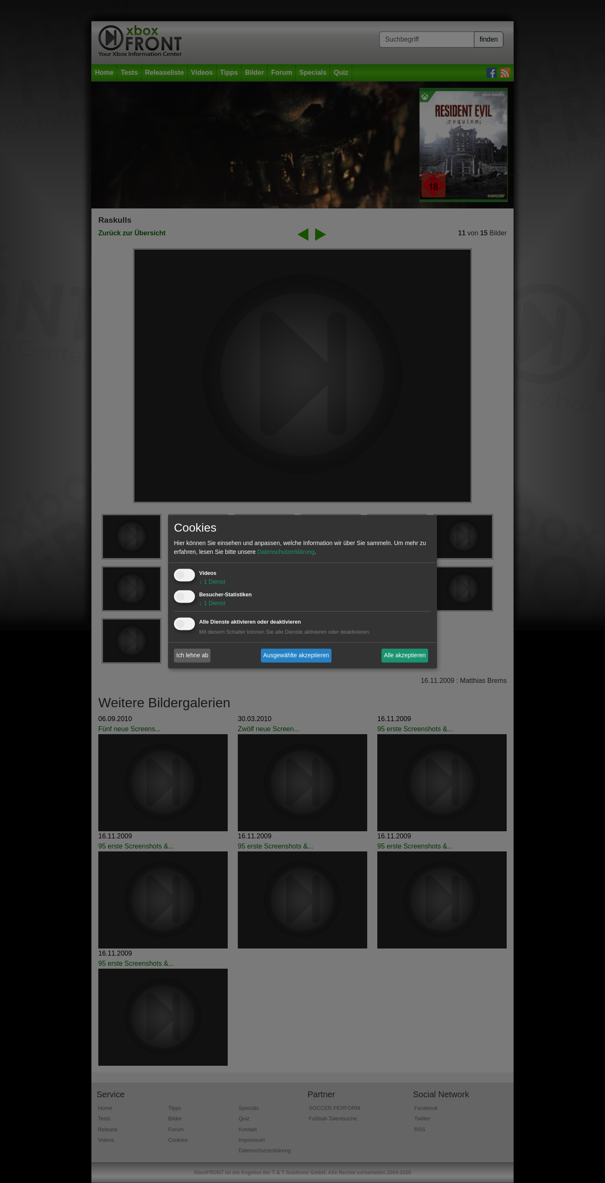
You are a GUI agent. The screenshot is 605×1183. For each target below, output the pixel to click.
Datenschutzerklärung (285, 551)
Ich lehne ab (192, 655)
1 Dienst (212, 581)
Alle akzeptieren (405, 655)
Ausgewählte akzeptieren (296, 655)
